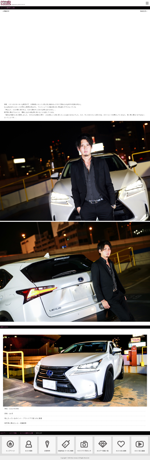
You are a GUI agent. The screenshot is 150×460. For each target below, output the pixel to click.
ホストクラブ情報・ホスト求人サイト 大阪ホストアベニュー (6, 3)
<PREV (6, 11)
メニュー (147, 3)
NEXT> (144, 11)
